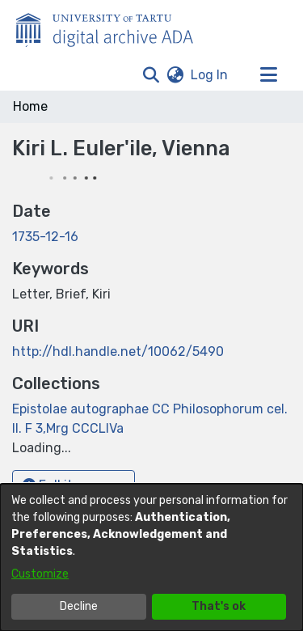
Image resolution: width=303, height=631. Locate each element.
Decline (79, 606)
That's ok (218, 606)
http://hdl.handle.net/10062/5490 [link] (118, 351)
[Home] (113, 26)
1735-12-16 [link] (45, 236)
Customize (40, 574)
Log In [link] (210, 75)
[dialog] (151, 557)
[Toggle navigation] (268, 75)
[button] (151, 75)
